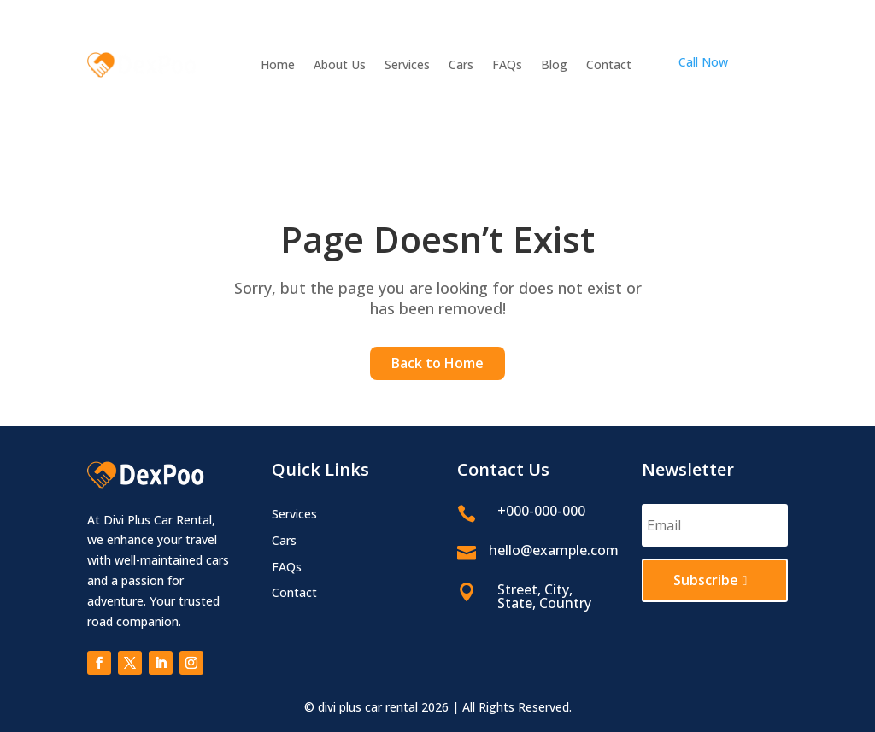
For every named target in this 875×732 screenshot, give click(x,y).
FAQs (507, 66)
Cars (461, 66)
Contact (608, 66)
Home (278, 66)
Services (407, 66)
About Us (340, 66)
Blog (554, 66)
